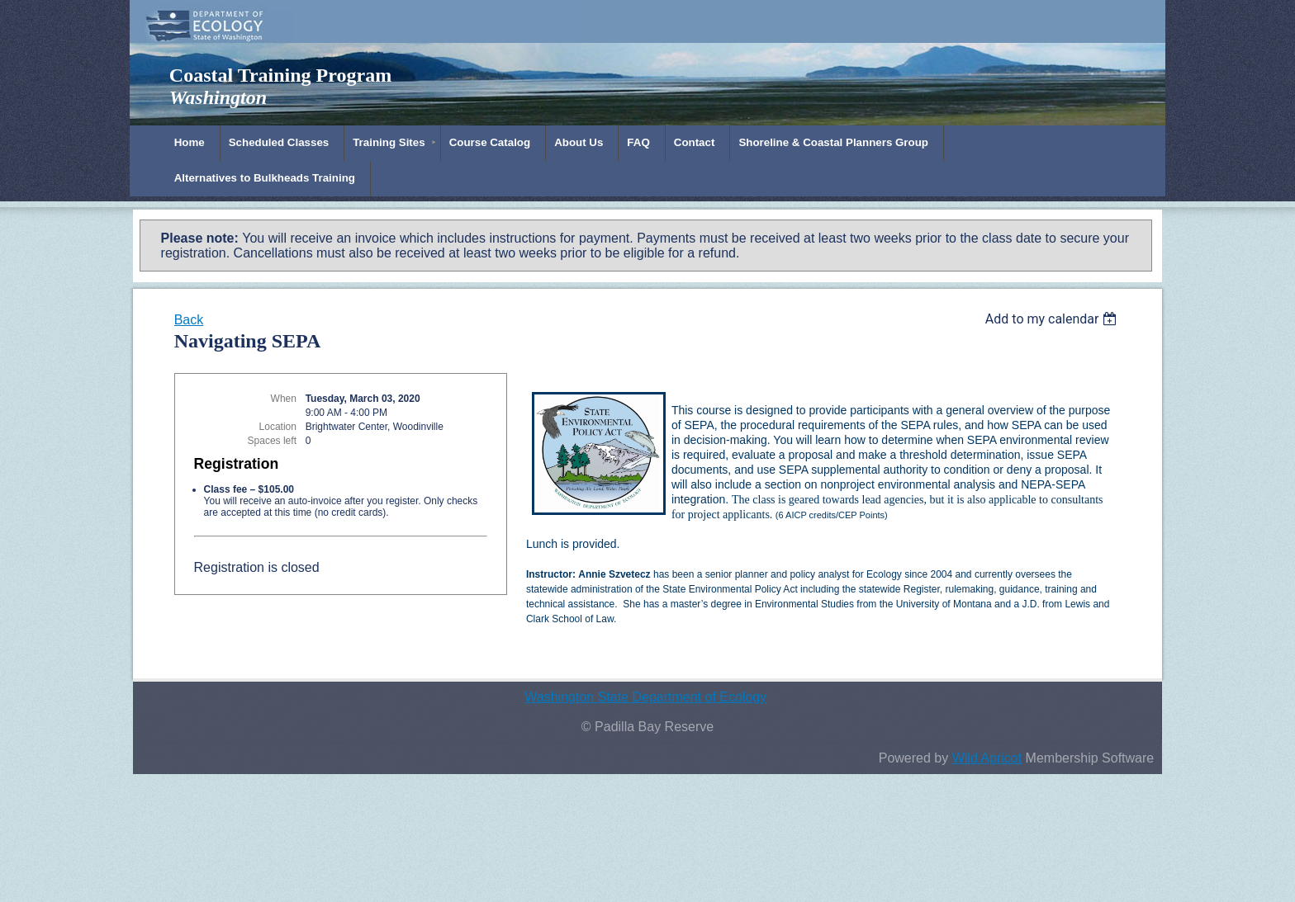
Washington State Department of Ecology (645, 697)
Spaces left (272, 440)
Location (277, 426)
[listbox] (1053, 319)
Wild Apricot (987, 758)
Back (189, 320)
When (283, 398)
